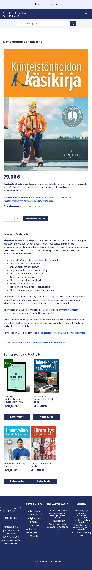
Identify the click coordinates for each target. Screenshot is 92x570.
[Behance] (15, 516)
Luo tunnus (54, 4)
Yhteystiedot (34, 510)
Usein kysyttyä (81, 509)
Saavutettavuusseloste (57, 526)
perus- (52, 310)
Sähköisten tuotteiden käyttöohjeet (81, 514)
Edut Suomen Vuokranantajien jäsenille (81, 526)
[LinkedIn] (6, 516)
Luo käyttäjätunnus (57, 509)
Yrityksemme (34, 517)
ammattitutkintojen (68, 310)
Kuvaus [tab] (8, 234)
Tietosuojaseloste (58, 519)
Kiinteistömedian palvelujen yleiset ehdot (57, 514)
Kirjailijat (34, 520)
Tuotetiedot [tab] (23, 234)
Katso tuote (17, 416)
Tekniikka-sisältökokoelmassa (28, 201)
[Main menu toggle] (86, 14)
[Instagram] (11, 516)
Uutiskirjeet (34, 524)
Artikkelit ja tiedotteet (31, 529)
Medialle (34, 534)
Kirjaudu (39, 4)
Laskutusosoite (34, 513)
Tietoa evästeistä (58, 523)
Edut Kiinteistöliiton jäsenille (81, 520)
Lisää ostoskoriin (35, 218)
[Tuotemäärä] (12, 219)
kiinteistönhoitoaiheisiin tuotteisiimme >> (45, 342)
